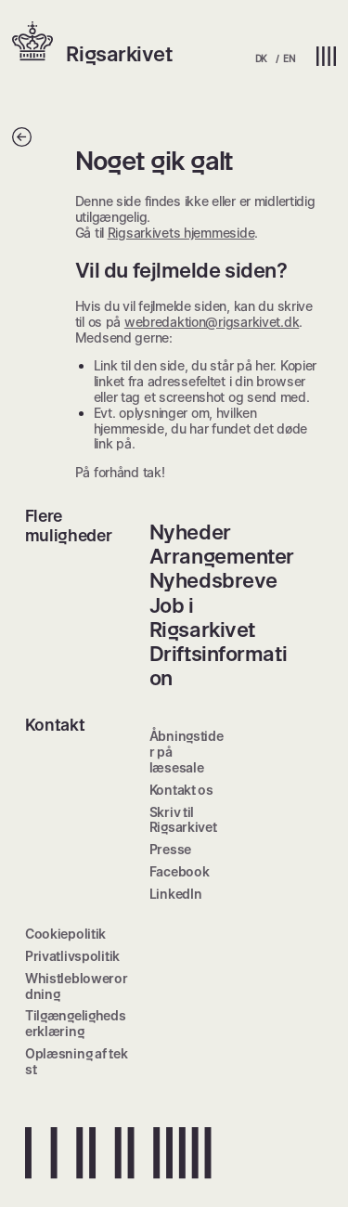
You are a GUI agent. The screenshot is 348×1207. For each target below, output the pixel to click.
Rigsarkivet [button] (119, 54)
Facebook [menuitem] (179, 871)
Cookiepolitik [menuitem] (65, 933)
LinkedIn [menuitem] (175, 894)
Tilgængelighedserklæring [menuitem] (75, 1023)
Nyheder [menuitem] (190, 532)
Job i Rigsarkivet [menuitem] (202, 617)
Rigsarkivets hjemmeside (181, 232)
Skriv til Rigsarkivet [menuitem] (183, 820)
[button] (39, 42)
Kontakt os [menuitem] (181, 790)
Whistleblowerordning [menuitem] (76, 986)
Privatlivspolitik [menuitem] (72, 956)
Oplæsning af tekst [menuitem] (76, 1061)
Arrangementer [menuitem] (221, 556)
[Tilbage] (22, 141)
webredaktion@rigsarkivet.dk (211, 322)
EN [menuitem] (288, 58)
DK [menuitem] (261, 58)
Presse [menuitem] (170, 849)
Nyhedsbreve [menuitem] (213, 580)
